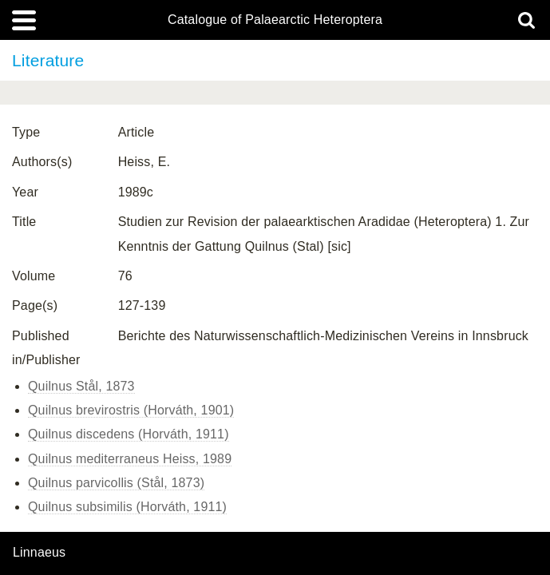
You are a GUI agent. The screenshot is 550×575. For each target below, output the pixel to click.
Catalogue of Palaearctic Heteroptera (275, 20)
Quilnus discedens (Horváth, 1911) (128, 434)
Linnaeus (39, 552)
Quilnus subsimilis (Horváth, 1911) (127, 507)
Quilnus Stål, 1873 (81, 386)
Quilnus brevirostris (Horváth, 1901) (131, 410)
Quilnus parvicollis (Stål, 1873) (116, 483)
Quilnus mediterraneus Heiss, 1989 (129, 459)
